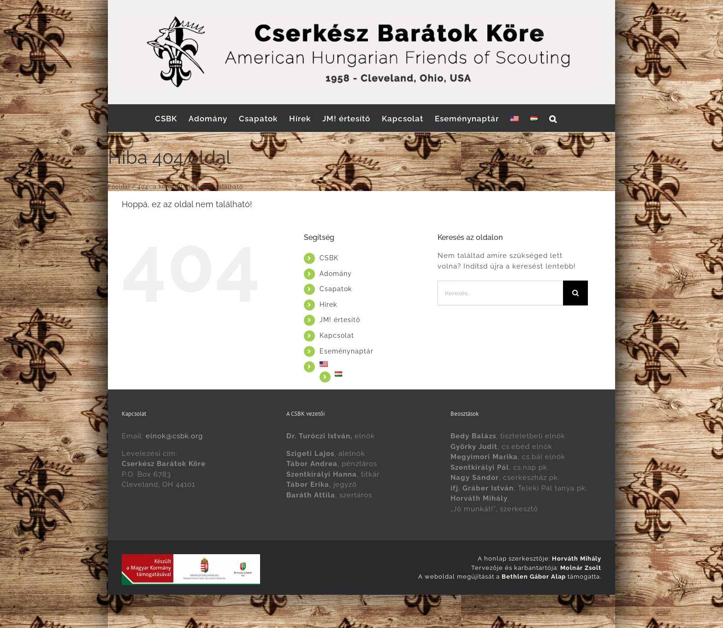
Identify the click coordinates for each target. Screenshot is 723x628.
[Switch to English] (514, 118)
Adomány (336, 273)
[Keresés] (575, 293)
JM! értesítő (340, 319)
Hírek (328, 304)
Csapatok (336, 289)
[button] (553, 118)
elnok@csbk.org (174, 436)
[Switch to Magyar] (385, 604)
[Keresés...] (500, 293)
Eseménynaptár (346, 351)
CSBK (329, 258)
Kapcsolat (337, 335)
